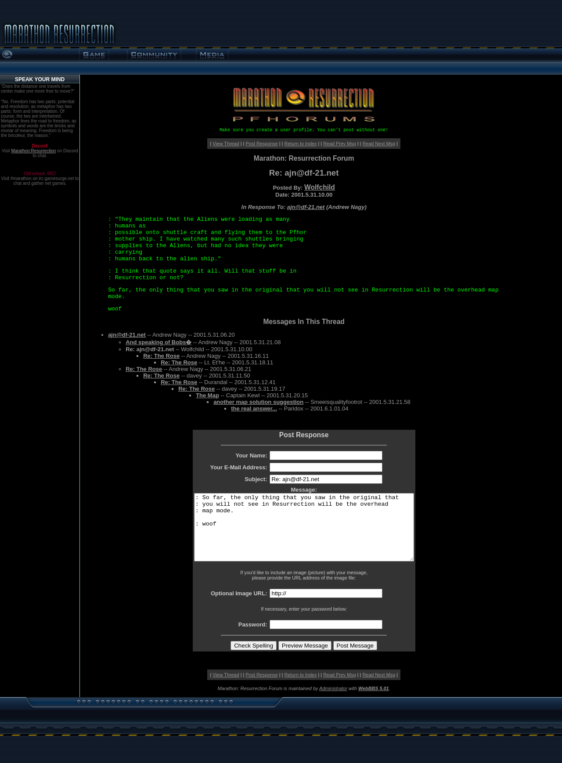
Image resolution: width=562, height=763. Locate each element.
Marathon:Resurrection (33, 150)
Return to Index (300, 143)
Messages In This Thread (303, 321)
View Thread (226, 143)
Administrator (333, 701)
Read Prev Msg (339, 143)
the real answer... (254, 408)
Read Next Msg (378, 143)
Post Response (261, 143)
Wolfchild (319, 187)
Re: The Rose (161, 356)
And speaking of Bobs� (158, 342)
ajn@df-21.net (306, 207)
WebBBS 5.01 (373, 701)
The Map (207, 395)
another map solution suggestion (258, 402)
